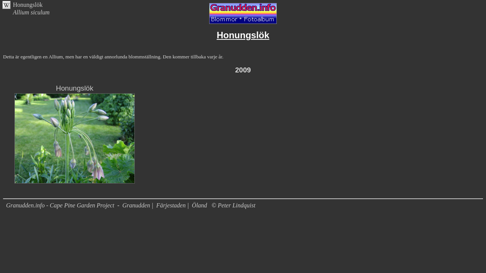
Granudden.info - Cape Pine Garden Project (61, 205)
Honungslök (28, 5)
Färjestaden (171, 205)
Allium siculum (31, 12)
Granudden (136, 205)
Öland (199, 205)
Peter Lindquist (237, 205)
